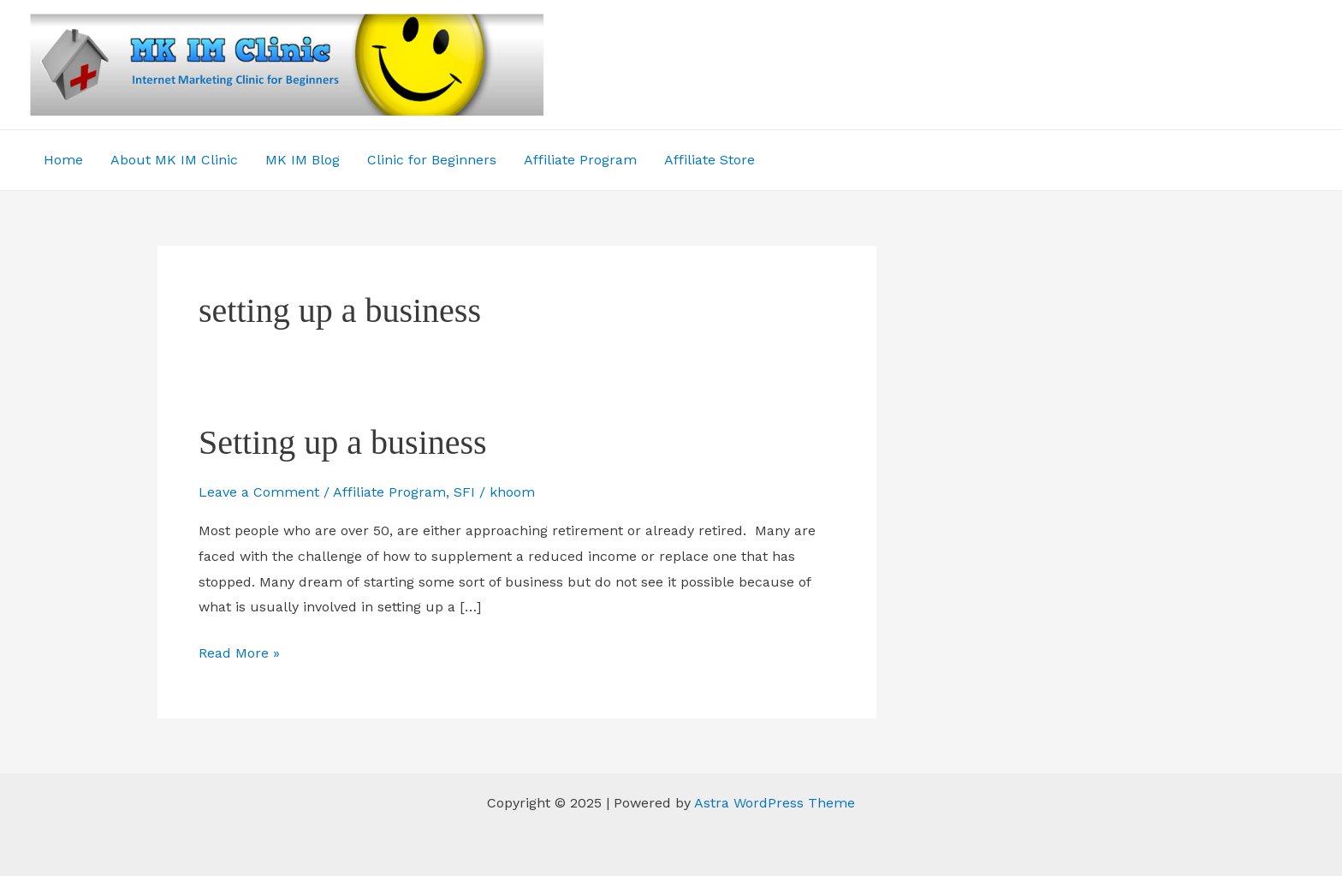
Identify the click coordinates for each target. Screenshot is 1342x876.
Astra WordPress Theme (774, 803)
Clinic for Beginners (431, 160)
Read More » (239, 653)
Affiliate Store (709, 160)
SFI (464, 492)
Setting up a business (343, 442)
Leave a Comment (259, 492)
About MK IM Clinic (174, 160)
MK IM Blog (302, 160)
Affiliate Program (580, 160)
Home (63, 160)
